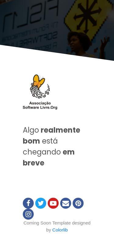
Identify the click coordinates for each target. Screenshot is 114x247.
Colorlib (60, 229)
